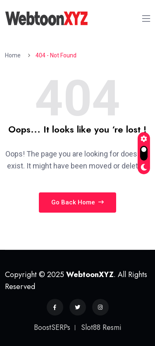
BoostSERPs (52, 327)
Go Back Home (77, 202)
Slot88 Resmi (101, 327)
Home (14, 55)
